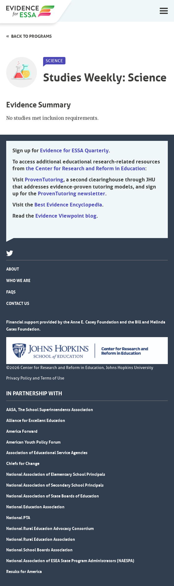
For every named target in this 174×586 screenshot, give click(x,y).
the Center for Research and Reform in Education (85, 168)
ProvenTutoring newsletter (71, 193)
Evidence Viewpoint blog (65, 215)
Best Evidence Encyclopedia (68, 204)
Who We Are (18, 280)
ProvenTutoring (44, 179)
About (12, 269)
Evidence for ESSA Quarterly (74, 150)
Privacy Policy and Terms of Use (35, 378)
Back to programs (31, 36)
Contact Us (17, 303)
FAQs (11, 291)
